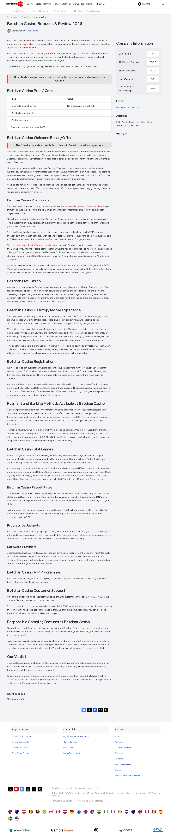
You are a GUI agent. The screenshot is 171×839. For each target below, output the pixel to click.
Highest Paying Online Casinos (76, 736)
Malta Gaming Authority (43, 53)
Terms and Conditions (63, 800)
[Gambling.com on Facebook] (22, 797)
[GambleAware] (62, 830)
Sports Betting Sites (71, 753)
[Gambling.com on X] (10, 797)
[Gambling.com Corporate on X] (40, 797)
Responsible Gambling (124, 764)
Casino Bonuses (70, 742)
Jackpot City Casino (20, 747)
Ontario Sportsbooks (20, 742)
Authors (118, 742)
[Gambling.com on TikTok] (34, 797)
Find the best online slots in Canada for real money (32, 245)
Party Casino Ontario (20, 753)
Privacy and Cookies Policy (90, 800)
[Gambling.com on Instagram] (28, 797)
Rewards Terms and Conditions (127, 775)
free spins (74, 155)
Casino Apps (68, 747)
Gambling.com (13, 17)
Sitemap (118, 770)
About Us (119, 736)
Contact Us (119, 753)
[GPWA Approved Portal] (158, 830)
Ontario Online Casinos (21, 736)
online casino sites (24, 44)
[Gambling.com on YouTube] (16, 797)
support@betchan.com (127, 107)
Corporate (119, 759)
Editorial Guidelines (123, 747)
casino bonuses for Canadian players (85, 206)
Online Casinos (27, 17)
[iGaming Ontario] (19, 830)
